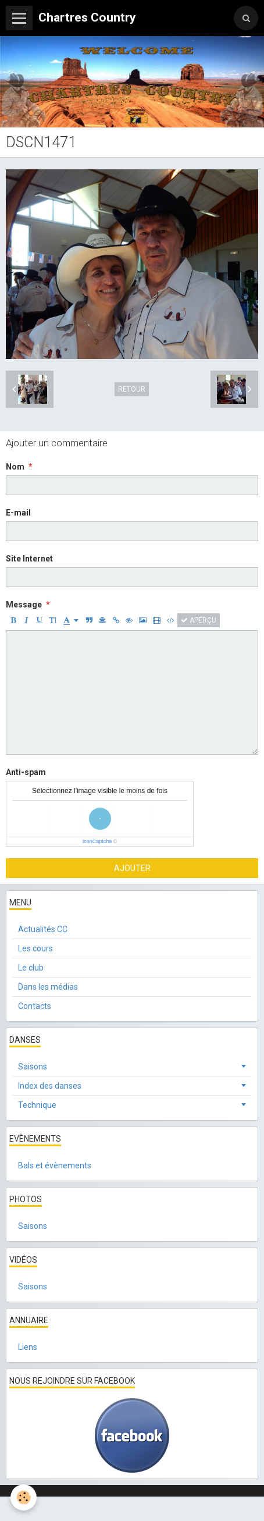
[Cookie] (23, 1497)
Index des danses (49, 1085)
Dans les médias (48, 987)
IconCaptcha (97, 841)
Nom (15, 466)
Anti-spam (26, 772)
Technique (37, 1105)
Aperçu (198, 620)
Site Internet (29, 558)
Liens (27, 1347)
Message (24, 604)
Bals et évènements (54, 1165)
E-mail (18, 512)
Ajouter (132, 868)
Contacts (34, 1006)
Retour (131, 389)
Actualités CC (42, 929)
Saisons (32, 1066)
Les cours (35, 948)
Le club (31, 967)
